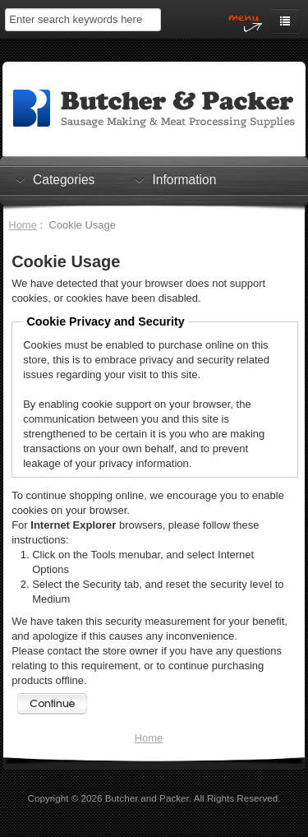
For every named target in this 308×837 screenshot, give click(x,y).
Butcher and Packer (147, 798)
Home (22, 225)
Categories (63, 179)
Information (184, 179)
